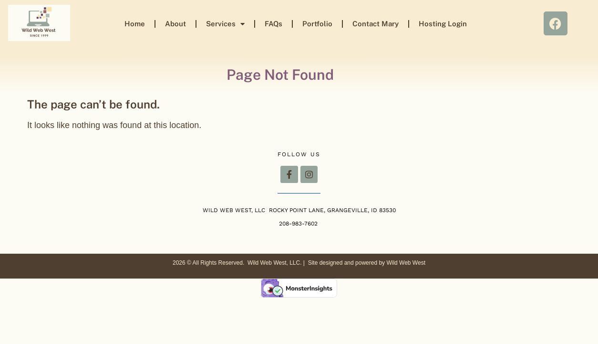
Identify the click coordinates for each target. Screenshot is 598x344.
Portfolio (317, 24)
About (175, 24)
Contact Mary (375, 24)
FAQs (273, 24)
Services (225, 24)
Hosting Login (443, 24)
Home (134, 24)
